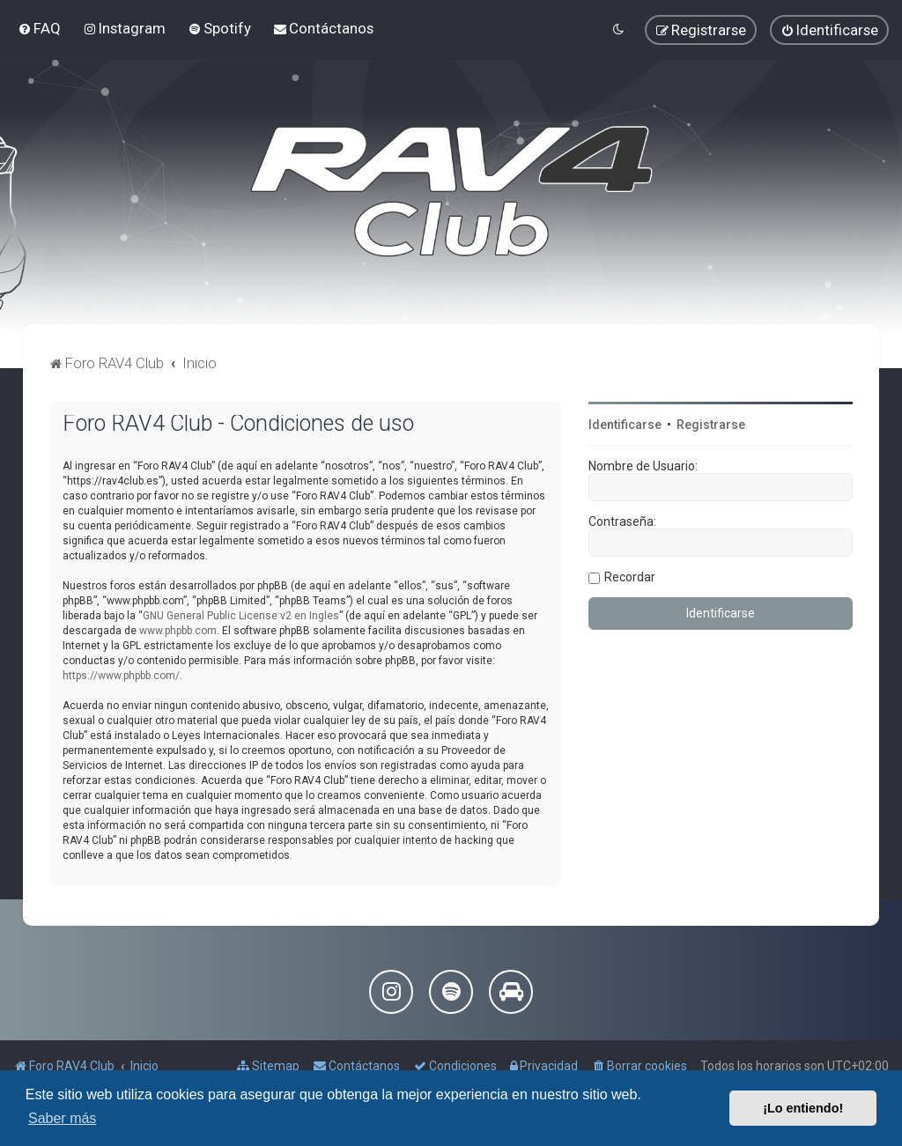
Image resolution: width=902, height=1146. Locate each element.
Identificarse (625, 425)
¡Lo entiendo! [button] (803, 1108)
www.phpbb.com (178, 631)
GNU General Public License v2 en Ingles (241, 616)
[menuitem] (39, 28)
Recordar (629, 577)
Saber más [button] (62, 1118)
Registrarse (710, 425)
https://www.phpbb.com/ (121, 675)
